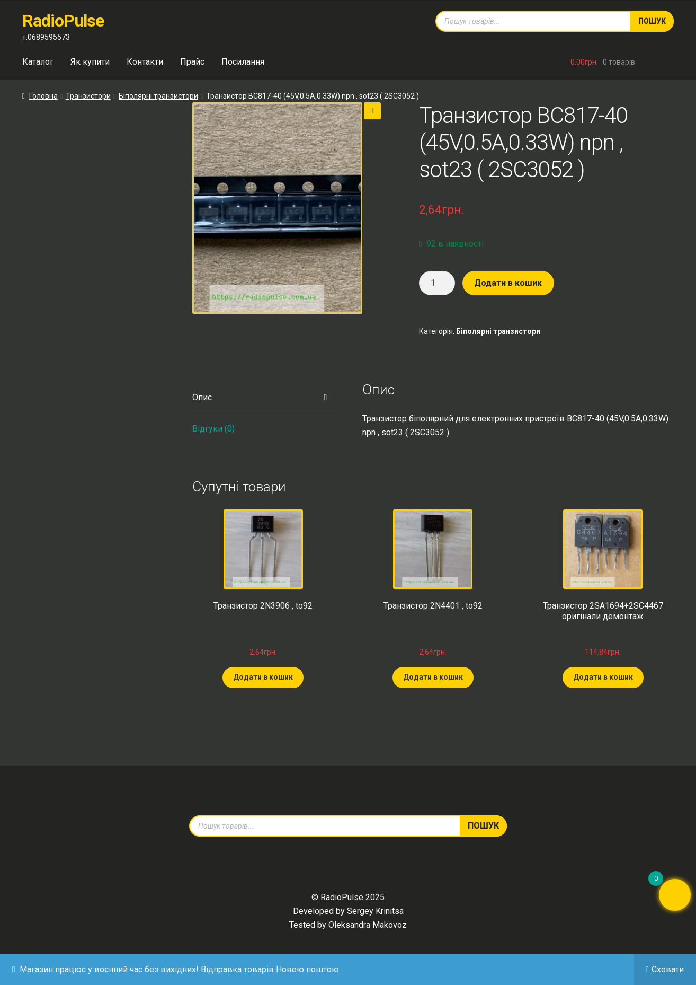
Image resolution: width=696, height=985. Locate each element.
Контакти (145, 62)
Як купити (90, 62)
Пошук (652, 21)
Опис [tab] (202, 397)
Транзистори (88, 96)
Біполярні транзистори (158, 96)
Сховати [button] (668, 969)
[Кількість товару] (437, 283)
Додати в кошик (508, 283)
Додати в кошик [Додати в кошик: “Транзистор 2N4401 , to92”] (433, 677)
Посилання (242, 62)
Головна (43, 96)
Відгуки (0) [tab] (213, 429)
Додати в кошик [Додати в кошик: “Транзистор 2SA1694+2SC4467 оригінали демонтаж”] (603, 677)
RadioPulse (63, 21)
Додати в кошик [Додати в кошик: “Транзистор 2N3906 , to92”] (263, 677)
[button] (372, 110)
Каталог (37, 62)
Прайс (192, 62)
